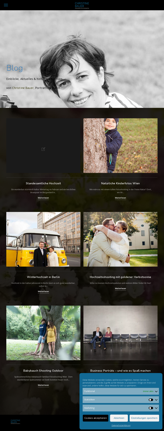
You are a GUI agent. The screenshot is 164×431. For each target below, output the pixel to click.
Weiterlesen (43, 197)
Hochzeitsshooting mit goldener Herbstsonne (120, 277)
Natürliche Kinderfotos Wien (120, 183)
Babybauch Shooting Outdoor (43, 371)
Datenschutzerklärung (121, 425)
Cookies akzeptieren (95, 418)
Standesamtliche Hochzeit (43, 183)
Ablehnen (119, 418)
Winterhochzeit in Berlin (43, 277)
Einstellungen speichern (144, 418)
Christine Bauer (23, 88)
